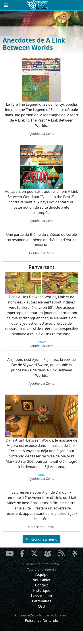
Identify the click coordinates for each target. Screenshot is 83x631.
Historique (41, 590)
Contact (41, 585)
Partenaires (41, 601)
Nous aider (41, 579)
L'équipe (41, 574)
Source (41, 342)
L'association (41, 595)
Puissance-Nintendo (41, 620)
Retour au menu (41, 539)
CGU (41, 606)
